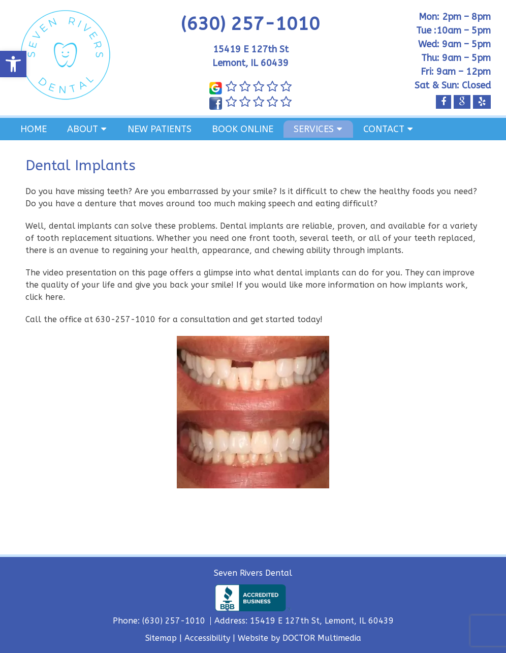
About (82, 129)
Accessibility (207, 638)
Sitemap (161, 638)
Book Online (242, 129)
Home (33, 129)
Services (314, 129)
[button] (13, 64)
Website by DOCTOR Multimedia (299, 638)
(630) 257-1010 (250, 24)
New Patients (160, 129)
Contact (383, 129)
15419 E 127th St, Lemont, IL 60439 (322, 621)
